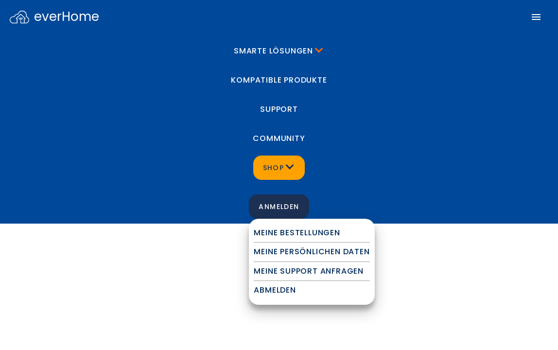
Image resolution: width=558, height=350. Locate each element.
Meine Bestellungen (297, 232)
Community (279, 138)
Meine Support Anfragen (309, 271)
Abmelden (275, 290)
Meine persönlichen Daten (311, 251)
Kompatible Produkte (279, 80)
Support (279, 109)
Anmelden (279, 206)
